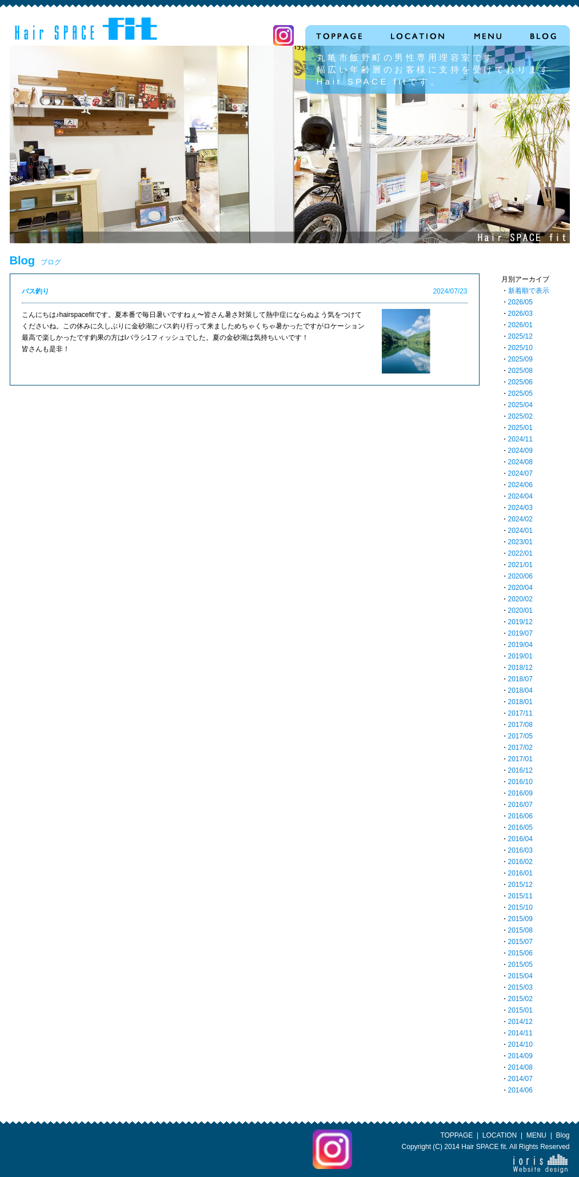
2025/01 (520, 428)
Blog (562, 1135)
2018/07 (520, 679)
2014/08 (520, 1067)
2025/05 (520, 393)
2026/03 (520, 314)
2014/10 (520, 1045)
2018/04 (520, 690)
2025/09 (520, 359)
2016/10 (520, 782)
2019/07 (520, 633)
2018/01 (520, 702)
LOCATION (499, 1135)
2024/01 (520, 531)
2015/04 (520, 976)
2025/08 (520, 371)
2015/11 (520, 896)
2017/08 (520, 725)
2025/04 (520, 405)
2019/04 (520, 645)
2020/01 (520, 610)
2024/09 (520, 451)
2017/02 (520, 748)
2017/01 (520, 759)
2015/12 (520, 885)
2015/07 (520, 942)
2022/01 (520, 553)
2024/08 (520, 462)
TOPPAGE (456, 1135)
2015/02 (520, 999)
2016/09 (520, 793)
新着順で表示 (528, 291)
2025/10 (520, 348)
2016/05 (520, 827)
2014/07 (520, 1079)
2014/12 (520, 1022)
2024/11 (520, 439)
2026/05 (520, 302)
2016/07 (520, 805)
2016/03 (520, 850)
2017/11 (520, 713)
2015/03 (520, 987)
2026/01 (520, 325)
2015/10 (520, 907)
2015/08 (520, 930)
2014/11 (520, 1033)
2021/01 (520, 565)
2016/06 (520, 816)
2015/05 (520, 965)
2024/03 (520, 508)
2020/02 (520, 599)
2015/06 (520, 953)
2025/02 (520, 416)
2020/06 (520, 576)
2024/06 (520, 485)
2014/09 (520, 1056)
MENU (536, 1135)
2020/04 (520, 588)
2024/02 (520, 519)
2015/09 (520, 919)
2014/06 (520, 1090)
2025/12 (520, 336)
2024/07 (520, 473)
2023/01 (520, 542)
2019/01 (520, 656)
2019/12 (520, 622)
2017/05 (520, 736)
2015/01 (520, 1010)
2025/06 (520, 382)
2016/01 (520, 873)
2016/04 (520, 839)
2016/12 (520, 770)
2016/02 (520, 862)
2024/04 (520, 496)
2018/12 (520, 668)
